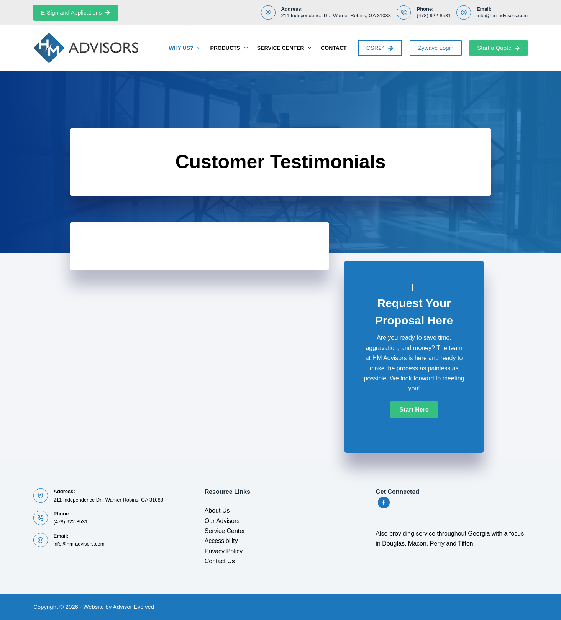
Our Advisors (222, 521)
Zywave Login (436, 47)
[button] (414, 409)
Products (230, 48)
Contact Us (220, 561)
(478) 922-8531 (434, 15)
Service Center (285, 48)
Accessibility (221, 541)
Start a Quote (498, 47)
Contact (333, 48)
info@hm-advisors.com (502, 15)
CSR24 (380, 47)
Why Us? (186, 48)
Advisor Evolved (133, 607)
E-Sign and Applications (75, 12)
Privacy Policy (224, 551)
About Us (217, 510)
